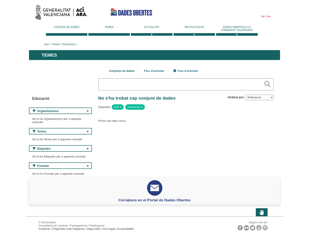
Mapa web (93, 228)
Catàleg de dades (66, 27)
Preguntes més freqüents (69, 228)
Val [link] (262, 16)
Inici (46, 44)
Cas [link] (268, 16)
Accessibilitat (125, 228)
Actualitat (151, 27)
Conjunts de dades (122, 70)
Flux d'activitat (154, 70)
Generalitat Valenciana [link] (61, 13)
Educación (69, 44)
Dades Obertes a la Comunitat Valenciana (237, 29)
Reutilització (194, 27)
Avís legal (108, 228)
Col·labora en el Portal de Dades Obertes (154, 200)
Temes (109, 27)
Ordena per (236, 97)
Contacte (44, 228)
